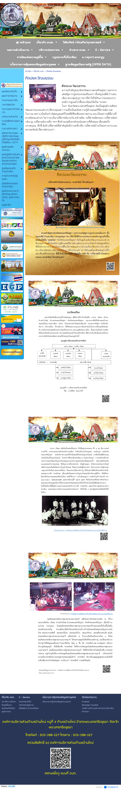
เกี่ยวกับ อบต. (39, 71)
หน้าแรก (28, 71)
